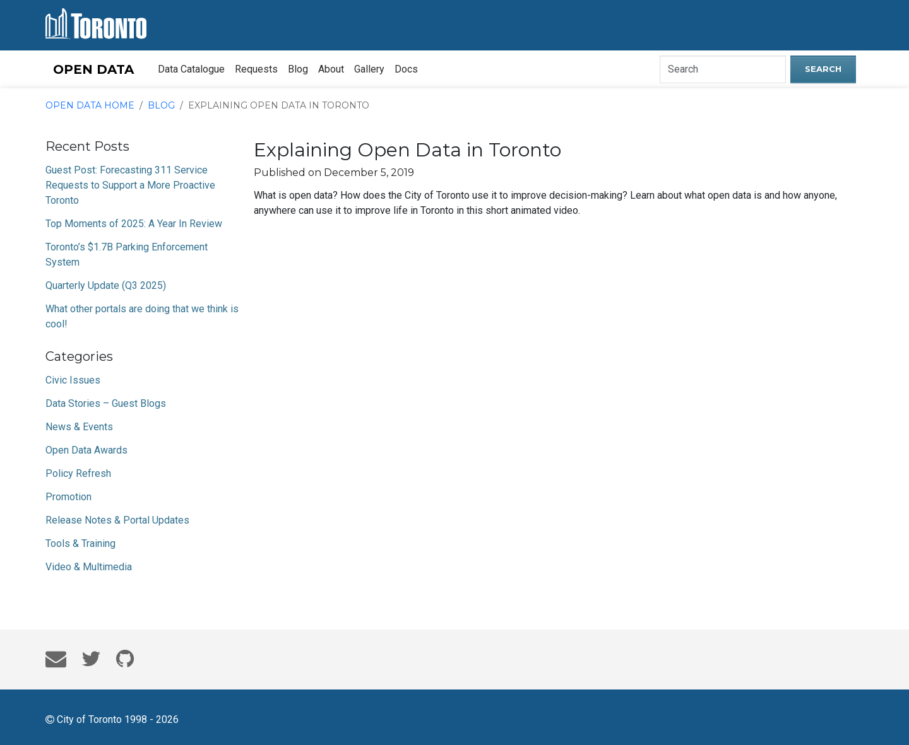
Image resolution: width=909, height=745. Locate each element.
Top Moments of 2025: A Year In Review (133, 224)
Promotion (68, 497)
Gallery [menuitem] (369, 69)
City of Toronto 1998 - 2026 (112, 718)
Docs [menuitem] (406, 69)
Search (823, 69)
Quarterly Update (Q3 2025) (105, 285)
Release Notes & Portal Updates (117, 520)
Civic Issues (72, 380)
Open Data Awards (86, 450)
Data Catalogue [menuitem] (191, 69)
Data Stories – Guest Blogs (105, 403)
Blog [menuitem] (298, 69)
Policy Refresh (78, 473)
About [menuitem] (331, 69)
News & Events (79, 427)
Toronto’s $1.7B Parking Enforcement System (126, 254)
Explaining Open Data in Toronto (278, 105)
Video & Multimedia (88, 567)
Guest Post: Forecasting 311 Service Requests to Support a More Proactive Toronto (130, 185)
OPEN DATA (93, 69)
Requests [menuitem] (256, 69)
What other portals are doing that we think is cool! (142, 316)
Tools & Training (80, 543)
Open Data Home (89, 105)
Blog (161, 105)
